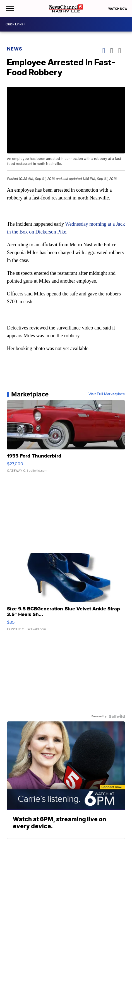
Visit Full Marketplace (106, 394)
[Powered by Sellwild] (117, 716)
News (14, 49)
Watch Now (118, 8)
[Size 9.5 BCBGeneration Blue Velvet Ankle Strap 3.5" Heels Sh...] (66, 594)
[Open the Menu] (9, 8)
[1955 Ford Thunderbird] (66, 439)
